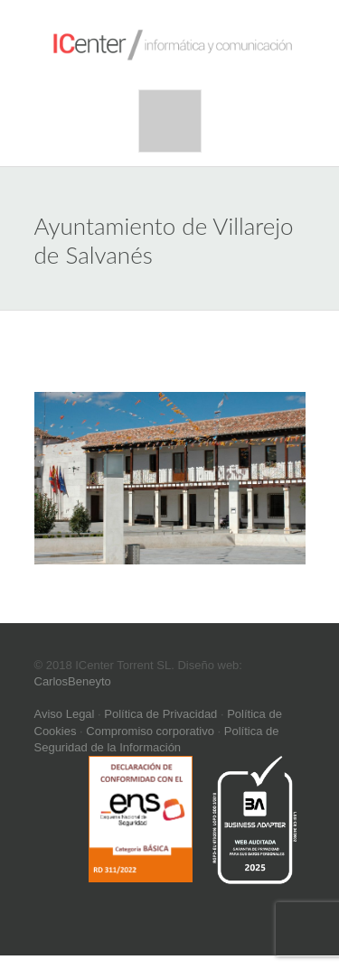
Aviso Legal (64, 714)
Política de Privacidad (160, 714)
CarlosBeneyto (72, 681)
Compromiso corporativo (150, 731)
